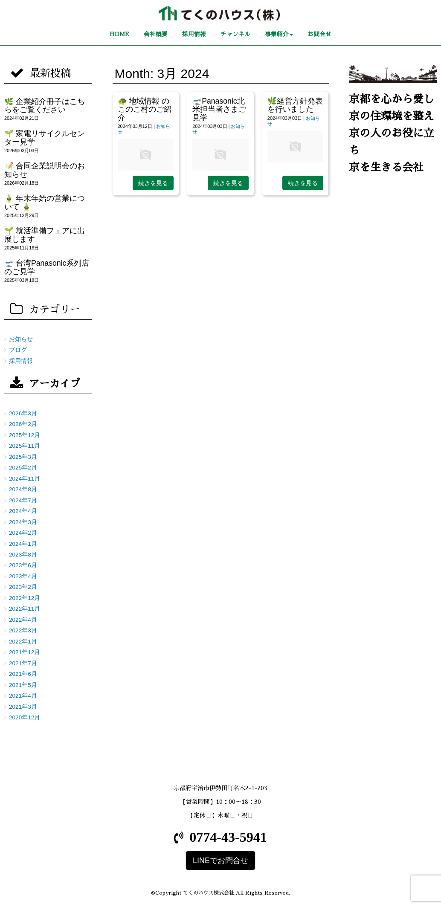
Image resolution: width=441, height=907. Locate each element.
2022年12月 (24, 598)
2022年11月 (24, 609)
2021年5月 (23, 685)
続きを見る (153, 183)
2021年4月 (23, 696)
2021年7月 (23, 663)
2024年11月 (24, 478)
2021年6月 (23, 674)
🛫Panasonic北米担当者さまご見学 (219, 109)
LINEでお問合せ (220, 860)
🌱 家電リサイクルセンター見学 (44, 137)
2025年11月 (24, 446)
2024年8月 (23, 489)
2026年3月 (23, 413)
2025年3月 (23, 457)
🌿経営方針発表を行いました (295, 105)
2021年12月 (24, 652)
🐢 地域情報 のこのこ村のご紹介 (144, 109)
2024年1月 (23, 544)
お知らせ (21, 339)
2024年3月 (23, 522)
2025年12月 (24, 435)
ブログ (18, 350)
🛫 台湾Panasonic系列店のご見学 (46, 267)
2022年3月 (23, 630)
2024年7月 (23, 500)
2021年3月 (23, 707)
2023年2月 (23, 587)
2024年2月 (23, 533)
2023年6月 (23, 565)
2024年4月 (23, 511)
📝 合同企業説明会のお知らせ (44, 170)
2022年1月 (23, 641)
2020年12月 (24, 717)
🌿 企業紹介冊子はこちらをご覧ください (44, 105)
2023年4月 (23, 576)
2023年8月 (23, 554)
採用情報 (21, 361)
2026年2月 (23, 424)
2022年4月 (23, 620)
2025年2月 (23, 467)
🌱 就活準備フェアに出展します (44, 234)
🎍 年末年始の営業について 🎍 (44, 202)
